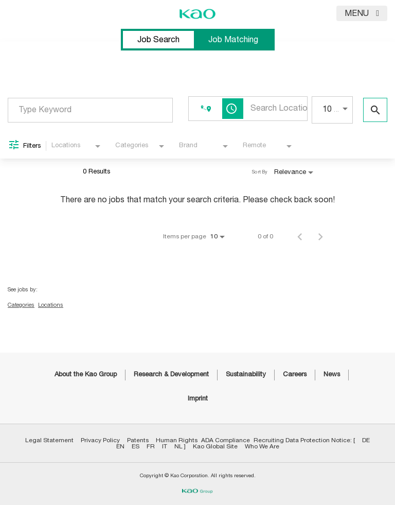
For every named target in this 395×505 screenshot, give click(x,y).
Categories (21, 305)
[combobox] (90, 110)
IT (164, 446)
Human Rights (177, 440)
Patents (138, 440)
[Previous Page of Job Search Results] (300, 236)
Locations (50, 305)
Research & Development (171, 374)
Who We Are (262, 446)
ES (135, 446)
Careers (295, 374)
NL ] (180, 446)
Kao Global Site (215, 446)
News (332, 374)
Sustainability (246, 374)
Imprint (198, 398)
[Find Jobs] (375, 110)
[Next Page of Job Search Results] (320, 236)
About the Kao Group (86, 374)
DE (366, 440)
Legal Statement (49, 440)
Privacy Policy (100, 440)
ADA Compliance (225, 440)
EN (120, 446)
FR (151, 446)
